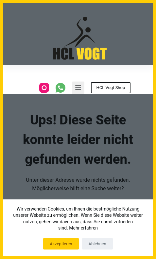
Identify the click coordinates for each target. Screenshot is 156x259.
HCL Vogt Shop (110, 87)
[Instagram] (44, 88)
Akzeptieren (61, 243)
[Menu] (78, 88)
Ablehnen (97, 243)
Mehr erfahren (83, 228)
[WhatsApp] (60, 88)
